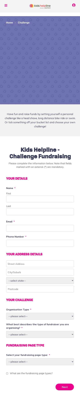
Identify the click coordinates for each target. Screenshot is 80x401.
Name (10, 188)
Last (8, 206)
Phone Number (16, 236)
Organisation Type (18, 309)
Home (9, 22)
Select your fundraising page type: (28, 354)
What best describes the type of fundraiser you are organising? (37, 326)
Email (10, 221)
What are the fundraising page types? (31, 373)
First (8, 193)
